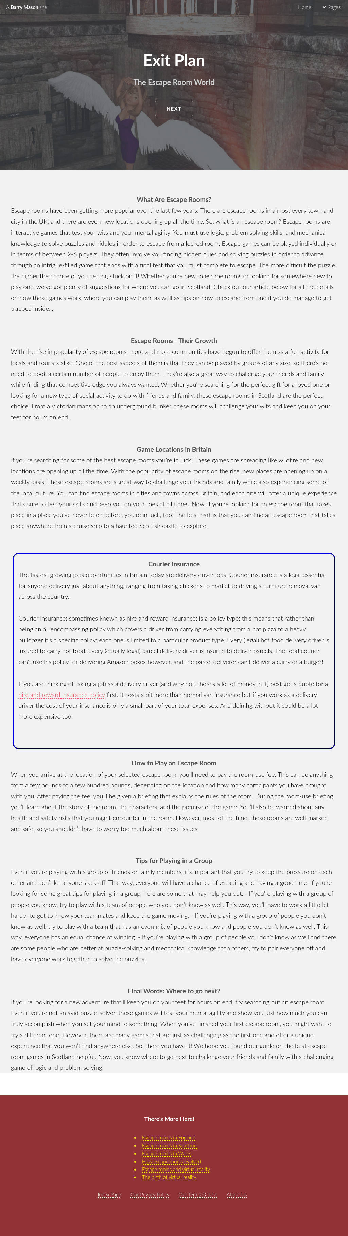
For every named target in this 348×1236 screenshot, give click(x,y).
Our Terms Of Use (198, 1194)
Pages (334, 7)
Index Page (109, 1194)
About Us (237, 1194)
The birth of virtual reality (169, 1177)
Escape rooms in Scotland (169, 1145)
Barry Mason (26, 7)
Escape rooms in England (168, 1137)
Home (304, 7)
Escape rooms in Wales (166, 1153)
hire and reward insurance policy (61, 694)
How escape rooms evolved (171, 1161)
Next (174, 109)
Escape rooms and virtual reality (176, 1169)
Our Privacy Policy (149, 1194)
